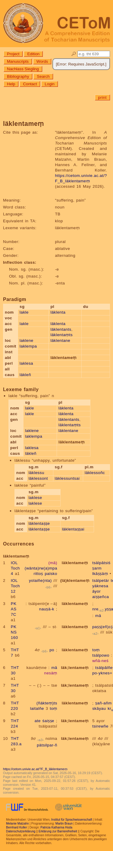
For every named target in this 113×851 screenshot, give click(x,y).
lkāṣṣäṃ (100, 573)
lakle (24, 312)
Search (43, 76)
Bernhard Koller (16, 827)
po (51, 650)
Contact (30, 84)
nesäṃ (50, 673)
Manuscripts (18, 61)
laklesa (26, 363)
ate (38, 721)
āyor (96, 591)
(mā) (53, 563)
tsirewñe (100, 726)
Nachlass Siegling (23, 69)
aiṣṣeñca (100, 596)
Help (11, 84)
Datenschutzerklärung (20, 831)
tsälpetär (100, 580)
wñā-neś (100, 660)
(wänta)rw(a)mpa (41, 568)
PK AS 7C (14, 609)
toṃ (96, 650)
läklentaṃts (61, 335)
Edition (33, 54)
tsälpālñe (104, 667)
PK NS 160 (14, 632)
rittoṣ (38, 573)
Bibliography (18, 76)
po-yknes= (102, 673)
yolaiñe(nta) (40, 580)
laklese (35, 497)
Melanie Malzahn (17, 823)
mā (98, 615)
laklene (26, 340)
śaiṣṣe (48, 721)
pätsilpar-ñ (47, 745)
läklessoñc (95, 472)
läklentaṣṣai (73, 529)
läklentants (60, 329)
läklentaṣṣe (39, 523)
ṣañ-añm (103, 703)
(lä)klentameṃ (74, 580)
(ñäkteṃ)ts (46, 703)
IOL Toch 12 (15, 586)
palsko (51, 573)
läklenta (57, 312)
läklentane (60, 340)
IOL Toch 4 (15, 568)
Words (42, 61)
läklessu (36, 472)
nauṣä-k (46, 609)
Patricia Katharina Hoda (56, 827)
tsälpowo (100, 655)
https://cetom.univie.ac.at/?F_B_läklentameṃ (35, 769)
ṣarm (97, 568)
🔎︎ (73, 54)
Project (13, 54)
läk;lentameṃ (74, 667)
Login (50, 84)
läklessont (38, 478)
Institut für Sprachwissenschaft (71, 819)
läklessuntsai (67, 478)
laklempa (28, 346)
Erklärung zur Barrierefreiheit (58, 831)
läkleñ (25, 374)
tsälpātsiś (101, 563)
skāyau (99, 708)
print (102, 97)
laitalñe (37, 708)
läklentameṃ (75, 563)
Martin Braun (64, 823)
